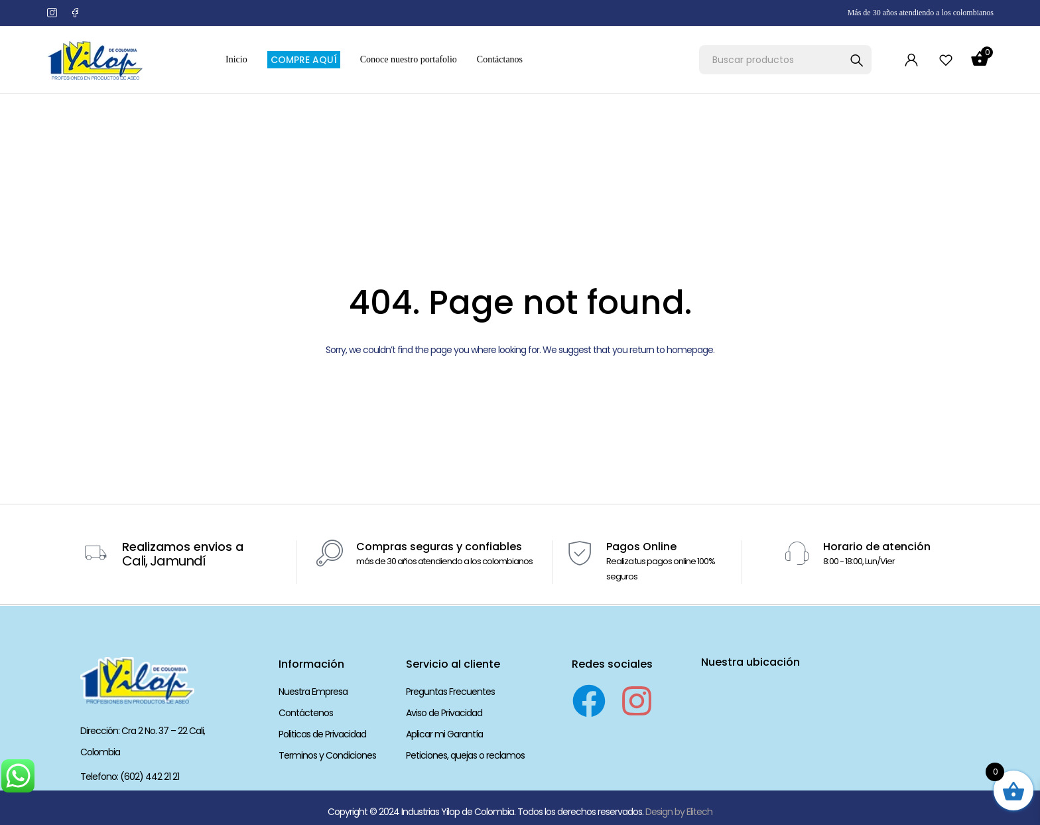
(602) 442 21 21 (149, 776)
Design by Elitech (678, 811)
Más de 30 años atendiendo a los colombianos (921, 12)
